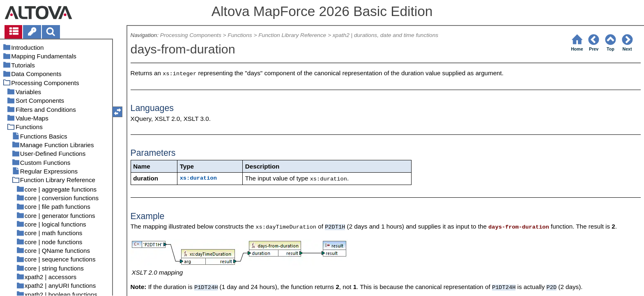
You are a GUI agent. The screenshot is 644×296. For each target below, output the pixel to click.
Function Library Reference (292, 35)
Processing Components (190, 35)
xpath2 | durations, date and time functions (385, 35)
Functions (240, 35)
